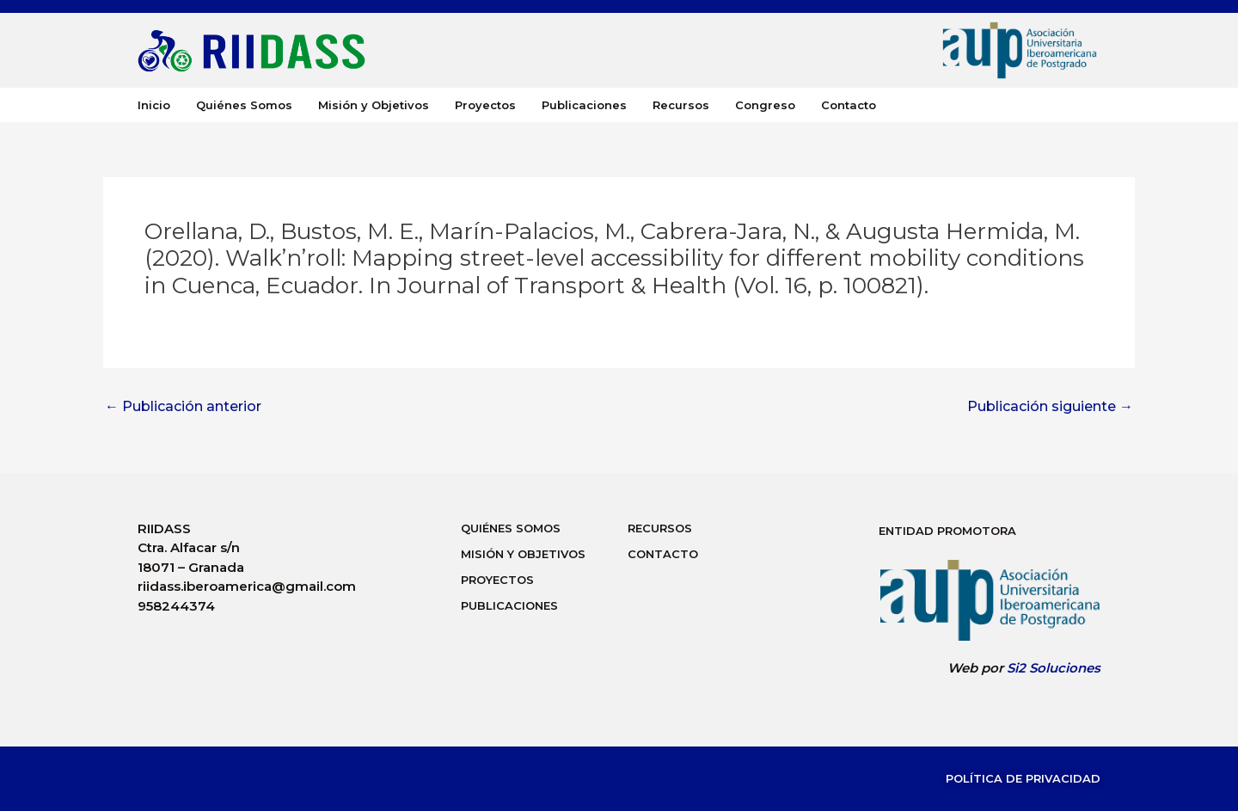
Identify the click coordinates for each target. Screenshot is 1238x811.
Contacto (848, 105)
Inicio (154, 105)
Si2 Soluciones (1053, 668)
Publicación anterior (183, 407)
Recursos (681, 105)
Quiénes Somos (244, 105)
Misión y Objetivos (373, 105)
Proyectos (485, 105)
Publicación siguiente (1050, 407)
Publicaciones (584, 105)
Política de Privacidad (1023, 778)
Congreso (765, 105)
